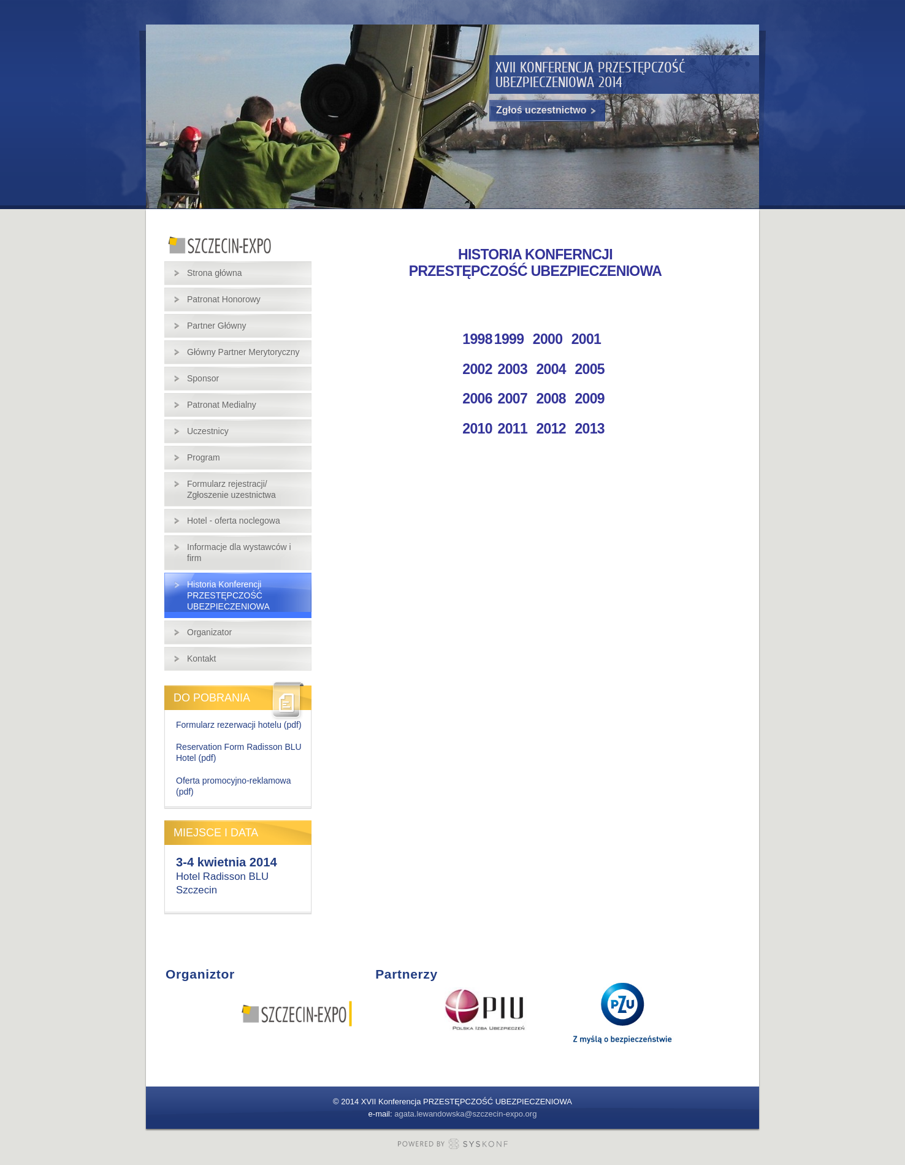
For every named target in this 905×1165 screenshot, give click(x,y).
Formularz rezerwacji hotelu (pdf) (239, 725)
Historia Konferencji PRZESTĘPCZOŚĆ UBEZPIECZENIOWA (228, 595)
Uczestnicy (208, 431)
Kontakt (201, 658)
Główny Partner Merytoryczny (243, 352)
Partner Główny (216, 325)
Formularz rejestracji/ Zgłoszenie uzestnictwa (231, 489)
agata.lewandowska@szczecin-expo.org (465, 1113)
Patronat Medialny (221, 405)
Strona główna (214, 273)
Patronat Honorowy (224, 299)
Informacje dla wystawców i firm (239, 552)
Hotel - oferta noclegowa (233, 520)
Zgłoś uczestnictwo (547, 110)
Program (203, 457)
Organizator (209, 632)
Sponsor (203, 378)
